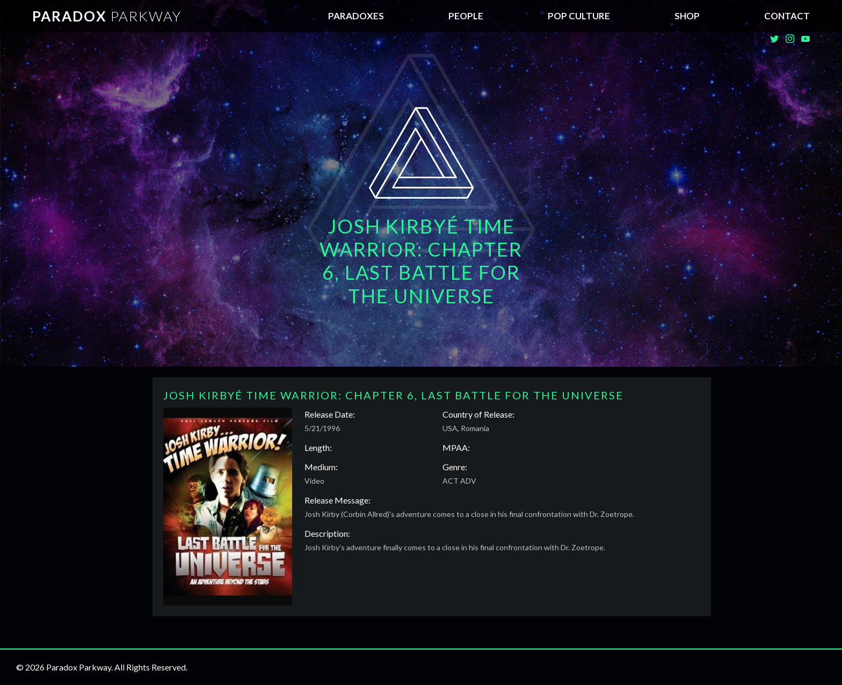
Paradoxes (356, 15)
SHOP (687, 15)
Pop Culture (579, 15)
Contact (787, 15)
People (465, 15)
